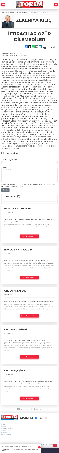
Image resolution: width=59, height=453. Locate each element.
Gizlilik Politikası (6, 434)
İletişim (3, 426)
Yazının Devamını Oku (29, 236)
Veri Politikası (5, 430)
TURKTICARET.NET (42, 444)
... (32, 409)
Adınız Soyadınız (9, 160)
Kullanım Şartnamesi (7, 428)
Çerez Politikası (5, 432)
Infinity (37, 409)
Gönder (5, 190)
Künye (3, 424)
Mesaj (4, 167)
